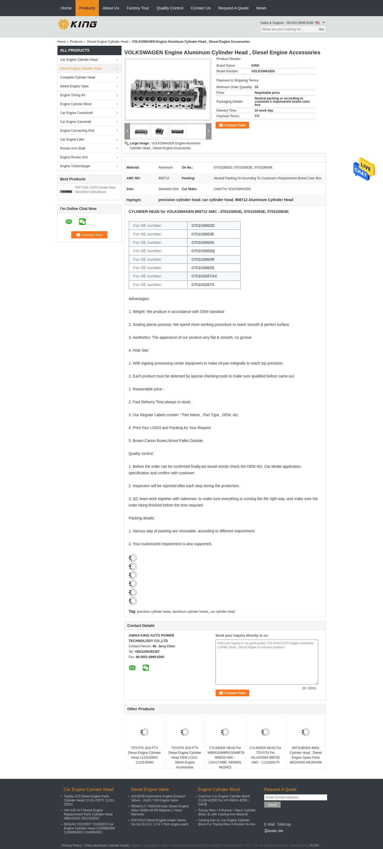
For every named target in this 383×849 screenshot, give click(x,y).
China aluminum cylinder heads (106, 845)
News (261, 8)
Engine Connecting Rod (77, 131)
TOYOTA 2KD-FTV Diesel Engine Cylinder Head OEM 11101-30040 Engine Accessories (185, 757)
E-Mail (269, 824)
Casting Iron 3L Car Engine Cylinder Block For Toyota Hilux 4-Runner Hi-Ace (226, 822)
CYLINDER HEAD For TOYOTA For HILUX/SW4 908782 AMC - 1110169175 (265, 755)
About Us (111, 8)
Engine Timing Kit (72, 95)
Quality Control (170, 8)
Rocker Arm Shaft (72, 148)
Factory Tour (138, 8)
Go (321, 29)
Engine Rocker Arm (74, 157)
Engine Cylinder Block (76, 104)
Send (272, 805)
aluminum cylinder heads (190, 611)
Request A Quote (233, 8)
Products (87, 8)
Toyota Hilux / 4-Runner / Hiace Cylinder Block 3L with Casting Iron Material (227, 812)
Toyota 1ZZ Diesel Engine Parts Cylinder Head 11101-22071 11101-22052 (89, 800)
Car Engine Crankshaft (76, 113)
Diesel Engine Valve (74, 86)
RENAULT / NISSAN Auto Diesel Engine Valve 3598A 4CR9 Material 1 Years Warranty (160, 810)
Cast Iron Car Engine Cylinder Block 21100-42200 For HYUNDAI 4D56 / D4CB (224, 800)
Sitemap (284, 824)
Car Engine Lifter (72, 139)
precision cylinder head (153, 611)
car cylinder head (222, 611)
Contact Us (201, 8)
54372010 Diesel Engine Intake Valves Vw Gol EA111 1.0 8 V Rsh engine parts (159, 822)
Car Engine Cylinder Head (79, 60)
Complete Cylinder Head (77, 77)
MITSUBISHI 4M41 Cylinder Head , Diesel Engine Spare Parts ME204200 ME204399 (306, 755)
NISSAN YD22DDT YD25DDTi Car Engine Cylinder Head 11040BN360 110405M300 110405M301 (89, 828)
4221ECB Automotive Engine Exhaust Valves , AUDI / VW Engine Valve (158, 798)
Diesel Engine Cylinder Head (107, 42)
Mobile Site (273, 831)
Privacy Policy (71, 845)
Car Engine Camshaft (75, 122)
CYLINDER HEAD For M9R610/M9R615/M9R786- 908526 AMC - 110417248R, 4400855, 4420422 (226, 757)
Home (66, 8)
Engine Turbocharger (75, 166)
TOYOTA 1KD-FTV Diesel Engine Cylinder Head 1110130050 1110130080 (144, 755)
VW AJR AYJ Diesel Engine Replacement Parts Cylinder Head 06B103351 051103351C (88, 814)
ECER (314, 845)
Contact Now (235, 125)
